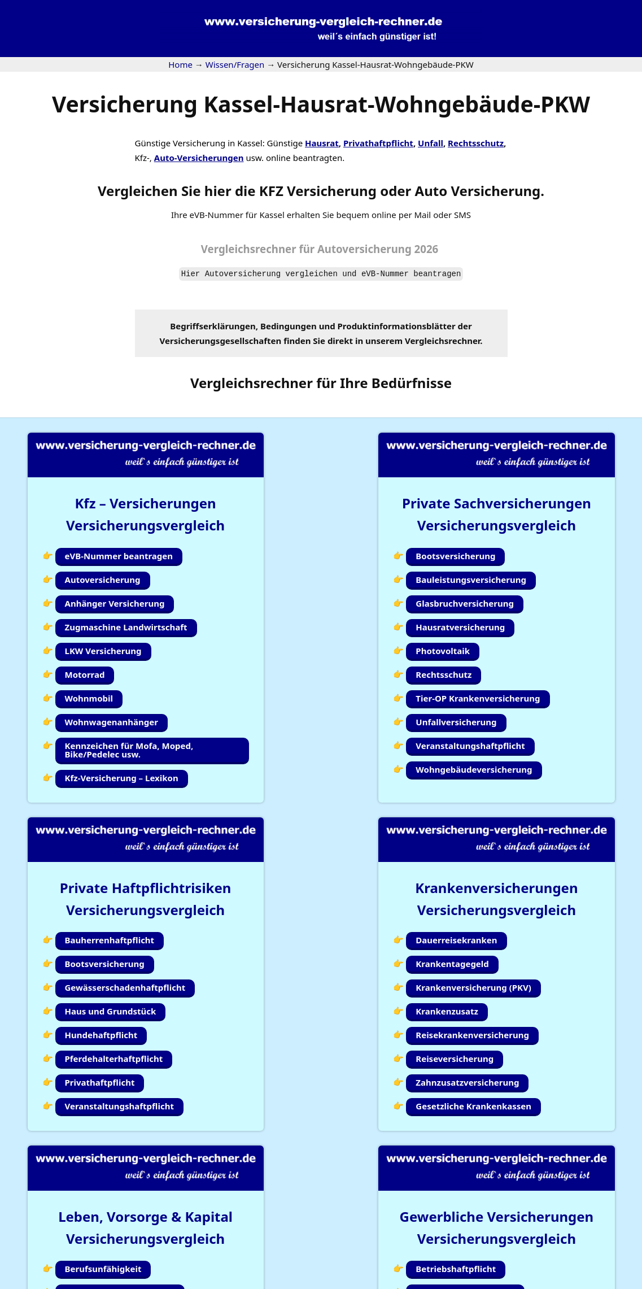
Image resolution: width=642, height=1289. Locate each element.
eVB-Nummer (385, 273)
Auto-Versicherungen (199, 157)
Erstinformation (610, 1281)
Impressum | (454, 1281)
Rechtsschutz (476, 143)
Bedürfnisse (412, 382)
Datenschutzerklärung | (530, 1281)
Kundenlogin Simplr (316, 1237)
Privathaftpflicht (378, 143)
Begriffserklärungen (213, 326)
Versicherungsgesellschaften (221, 340)
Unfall (430, 143)
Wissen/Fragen (400, 1237)
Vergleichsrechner (248, 249)
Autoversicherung (243, 273)
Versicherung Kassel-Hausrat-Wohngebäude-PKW (321, 104)
